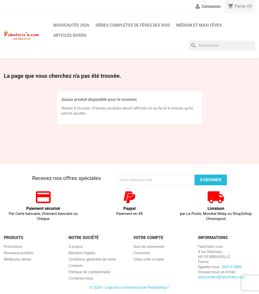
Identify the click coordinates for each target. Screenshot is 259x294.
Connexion (141, 253)
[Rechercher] (221, 46)
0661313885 (232, 267)
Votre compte (148, 237)
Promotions (13, 247)
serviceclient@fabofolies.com (221, 277)
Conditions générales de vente (92, 259)
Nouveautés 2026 (71, 25)
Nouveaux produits (18, 253)
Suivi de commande (148, 247)
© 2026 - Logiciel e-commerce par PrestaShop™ (129, 287)
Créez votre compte (148, 259)
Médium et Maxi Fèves (199, 25)
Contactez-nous (81, 278)
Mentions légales (82, 253)
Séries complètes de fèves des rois (132, 25)
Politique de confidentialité (89, 272)
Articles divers (70, 35)
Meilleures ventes (17, 259)
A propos (76, 247)
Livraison (76, 266)
